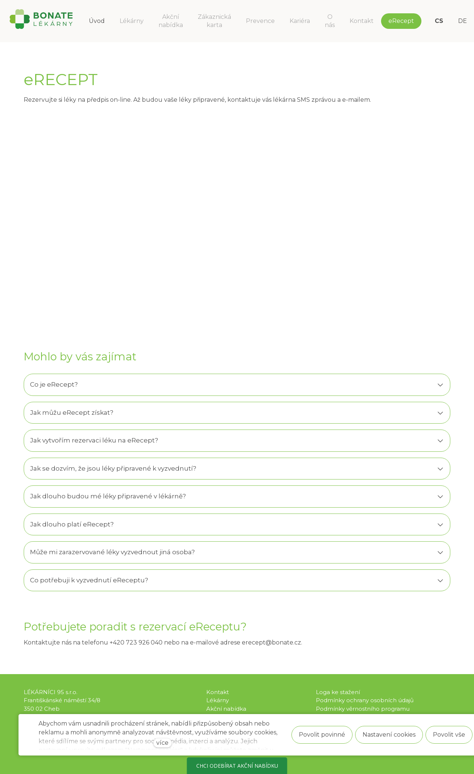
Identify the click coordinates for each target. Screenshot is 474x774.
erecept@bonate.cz (271, 642)
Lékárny (217, 700)
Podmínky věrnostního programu (363, 708)
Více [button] (397, 20)
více (162, 742)
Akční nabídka (226, 708)
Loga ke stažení (338, 692)
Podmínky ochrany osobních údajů (365, 700)
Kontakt (217, 692)
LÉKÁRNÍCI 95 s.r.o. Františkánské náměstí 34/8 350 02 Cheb (62, 700)
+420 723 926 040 (136, 642)
